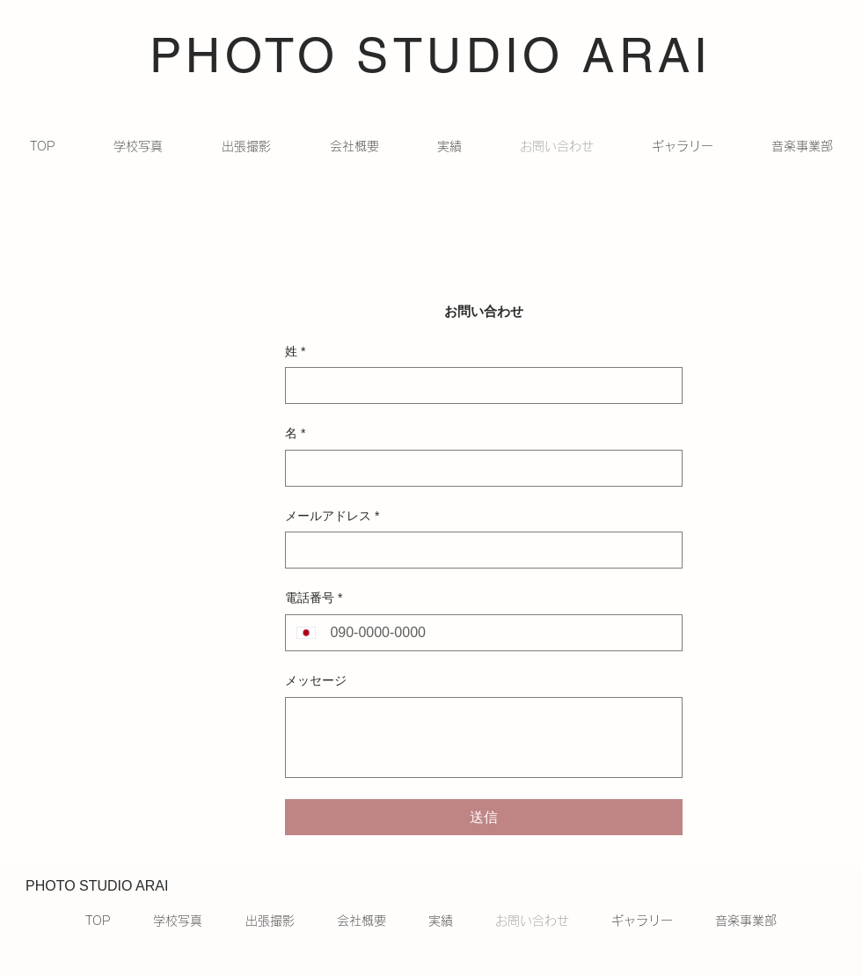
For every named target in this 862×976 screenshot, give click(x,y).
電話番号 (313, 598)
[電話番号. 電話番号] (498, 632)
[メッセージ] (484, 737)
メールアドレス (332, 516)
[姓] (478, 385)
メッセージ (316, 680)
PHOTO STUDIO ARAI (431, 55)
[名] (478, 468)
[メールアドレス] (478, 550)
